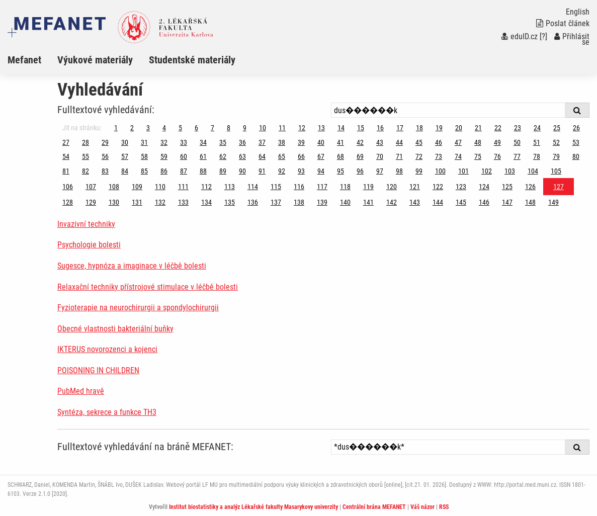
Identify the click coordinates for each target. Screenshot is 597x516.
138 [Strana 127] (299, 202)
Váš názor (422, 506)
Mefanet (24, 60)
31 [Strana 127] (144, 142)
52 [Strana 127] (556, 142)
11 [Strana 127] (282, 128)
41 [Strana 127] (340, 142)
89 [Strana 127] (222, 171)
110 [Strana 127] (160, 187)
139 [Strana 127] (322, 202)
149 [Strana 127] (553, 202)
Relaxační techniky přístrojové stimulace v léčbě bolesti (147, 287)
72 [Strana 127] (418, 156)
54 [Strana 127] (65, 156)
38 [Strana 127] (281, 142)
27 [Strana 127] (65, 142)
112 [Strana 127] (206, 187)
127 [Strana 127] (558, 187)
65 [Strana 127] (281, 156)
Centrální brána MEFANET (374, 506)
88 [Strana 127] (203, 171)
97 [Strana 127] (379, 171)
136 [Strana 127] (252, 202)
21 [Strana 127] (478, 128)
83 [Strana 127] (105, 171)
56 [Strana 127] (105, 156)
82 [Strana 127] (85, 171)
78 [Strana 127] (536, 156)
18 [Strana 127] (419, 128)
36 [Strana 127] (242, 142)
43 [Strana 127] (379, 142)
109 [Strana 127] (137, 187)
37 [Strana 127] (262, 142)
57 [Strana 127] (124, 156)
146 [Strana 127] (484, 202)
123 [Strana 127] (461, 187)
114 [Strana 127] (252, 187)
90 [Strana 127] (242, 171)
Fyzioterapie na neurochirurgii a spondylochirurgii (138, 307)
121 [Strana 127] (414, 187)
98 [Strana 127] (399, 171)
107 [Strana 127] (91, 187)
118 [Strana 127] (345, 187)
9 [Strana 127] (244, 128)
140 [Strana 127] (345, 202)
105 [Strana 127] (556, 171)
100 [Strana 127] (440, 171)
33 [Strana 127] (183, 142)
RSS (444, 506)
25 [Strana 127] (556, 128)
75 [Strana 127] (477, 156)
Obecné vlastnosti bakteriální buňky (115, 328)
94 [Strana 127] (320, 171)
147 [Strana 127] (507, 202)
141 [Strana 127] (368, 202)
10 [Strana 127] (262, 128)
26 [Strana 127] (576, 128)
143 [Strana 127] (414, 202)
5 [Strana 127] (180, 128)
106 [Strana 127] (67, 187)
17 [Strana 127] (399, 128)
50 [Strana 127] (517, 142)
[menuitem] (32, 59)
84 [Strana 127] (124, 171)
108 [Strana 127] (114, 187)
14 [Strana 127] (341, 128)
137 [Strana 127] (276, 202)
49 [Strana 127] (497, 142)
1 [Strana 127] (116, 128)
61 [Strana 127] (203, 156)
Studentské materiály (192, 60)
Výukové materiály (95, 60)
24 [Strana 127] (537, 128)
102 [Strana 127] (486, 171)
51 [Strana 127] (536, 142)
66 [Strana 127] (301, 156)
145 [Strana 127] (461, 202)
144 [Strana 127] (438, 202)
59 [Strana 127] (163, 156)
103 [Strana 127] (509, 171)
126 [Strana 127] (530, 187)
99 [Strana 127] (418, 171)
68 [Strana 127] (340, 156)
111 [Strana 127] (183, 187)
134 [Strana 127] (206, 202)
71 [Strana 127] (399, 156)
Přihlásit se (571, 39)
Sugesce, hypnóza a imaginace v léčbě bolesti (131, 266)
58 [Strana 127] (144, 156)
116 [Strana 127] (299, 187)
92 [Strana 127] (281, 171)
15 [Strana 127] (360, 128)
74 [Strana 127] (458, 156)
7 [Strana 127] (212, 128)
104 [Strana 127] (533, 171)
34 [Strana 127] (203, 142)
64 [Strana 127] (262, 156)
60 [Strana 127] (183, 156)
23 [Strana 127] (517, 128)
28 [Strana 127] (85, 142)
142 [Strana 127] (391, 202)
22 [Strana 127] (497, 128)
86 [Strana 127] (163, 171)
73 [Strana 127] (438, 156)
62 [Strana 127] (222, 156)
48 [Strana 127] (477, 142)
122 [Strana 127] (438, 187)
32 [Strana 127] (163, 142)
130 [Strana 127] (114, 202)
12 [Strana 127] (301, 128)
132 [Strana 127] (160, 202)
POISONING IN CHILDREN (98, 370)
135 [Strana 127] (229, 202)
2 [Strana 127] (132, 128)
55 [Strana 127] (85, 156)
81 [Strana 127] (65, 171)
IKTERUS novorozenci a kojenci (107, 349)
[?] (543, 36)
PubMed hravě (80, 391)
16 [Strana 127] (380, 128)
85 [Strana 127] (144, 171)
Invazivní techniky (86, 224)
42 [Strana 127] (360, 142)
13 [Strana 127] (321, 128)
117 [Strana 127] (322, 187)
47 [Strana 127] (458, 142)
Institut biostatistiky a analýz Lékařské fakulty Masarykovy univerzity (253, 506)
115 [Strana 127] (276, 187)
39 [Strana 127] (301, 142)
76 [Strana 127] (497, 156)
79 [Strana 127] (556, 156)
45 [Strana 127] (418, 142)
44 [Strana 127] (399, 142)
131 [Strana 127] (137, 202)
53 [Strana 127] (575, 142)
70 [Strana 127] (379, 156)
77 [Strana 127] (517, 156)
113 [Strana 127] (229, 187)
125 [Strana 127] (507, 187)
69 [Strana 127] (360, 156)
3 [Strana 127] (148, 128)
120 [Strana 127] (391, 187)
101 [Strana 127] (463, 171)
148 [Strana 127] (530, 202)
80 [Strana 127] (575, 156)
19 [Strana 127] (439, 128)
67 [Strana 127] (320, 156)
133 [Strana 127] (183, 202)
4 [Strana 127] (164, 128)
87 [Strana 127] (183, 171)
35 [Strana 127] (222, 142)
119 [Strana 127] (368, 187)
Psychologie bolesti (89, 244)
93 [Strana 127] (301, 171)
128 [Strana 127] (67, 202)
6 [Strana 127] (196, 128)
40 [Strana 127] (320, 142)
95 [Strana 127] (340, 171)
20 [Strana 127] (458, 128)
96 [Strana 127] (360, 171)
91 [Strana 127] (262, 171)
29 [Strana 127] (105, 142)
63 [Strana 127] (242, 156)
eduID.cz (519, 36)
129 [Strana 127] (91, 202)
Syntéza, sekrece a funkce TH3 (106, 412)
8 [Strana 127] (228, 128)
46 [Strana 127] (438, 142)
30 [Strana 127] (124, 142)
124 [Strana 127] (484, 187)
